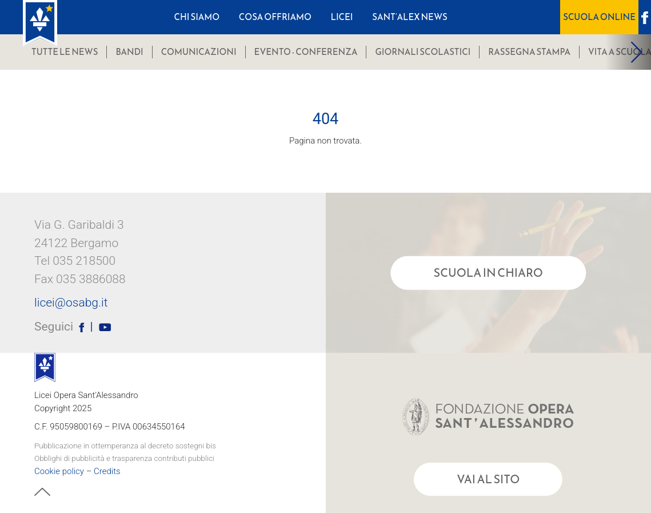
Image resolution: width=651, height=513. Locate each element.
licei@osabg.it (70, 303)
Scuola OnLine (599, 16)
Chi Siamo (197, 16)
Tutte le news (64, 51)
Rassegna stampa (529, 51)
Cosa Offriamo (275, 16)
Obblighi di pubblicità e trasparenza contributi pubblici (124, 458)
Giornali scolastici (422, 51)
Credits (107, 471)
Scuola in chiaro (488, 272)
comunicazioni (199, 51)
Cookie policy (59, 471)
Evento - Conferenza (306, 51)
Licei (342, 16)
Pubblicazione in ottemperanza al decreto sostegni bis (125, 445)
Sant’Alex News (410, 16)
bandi (129, 51)
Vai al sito (488, 479)
